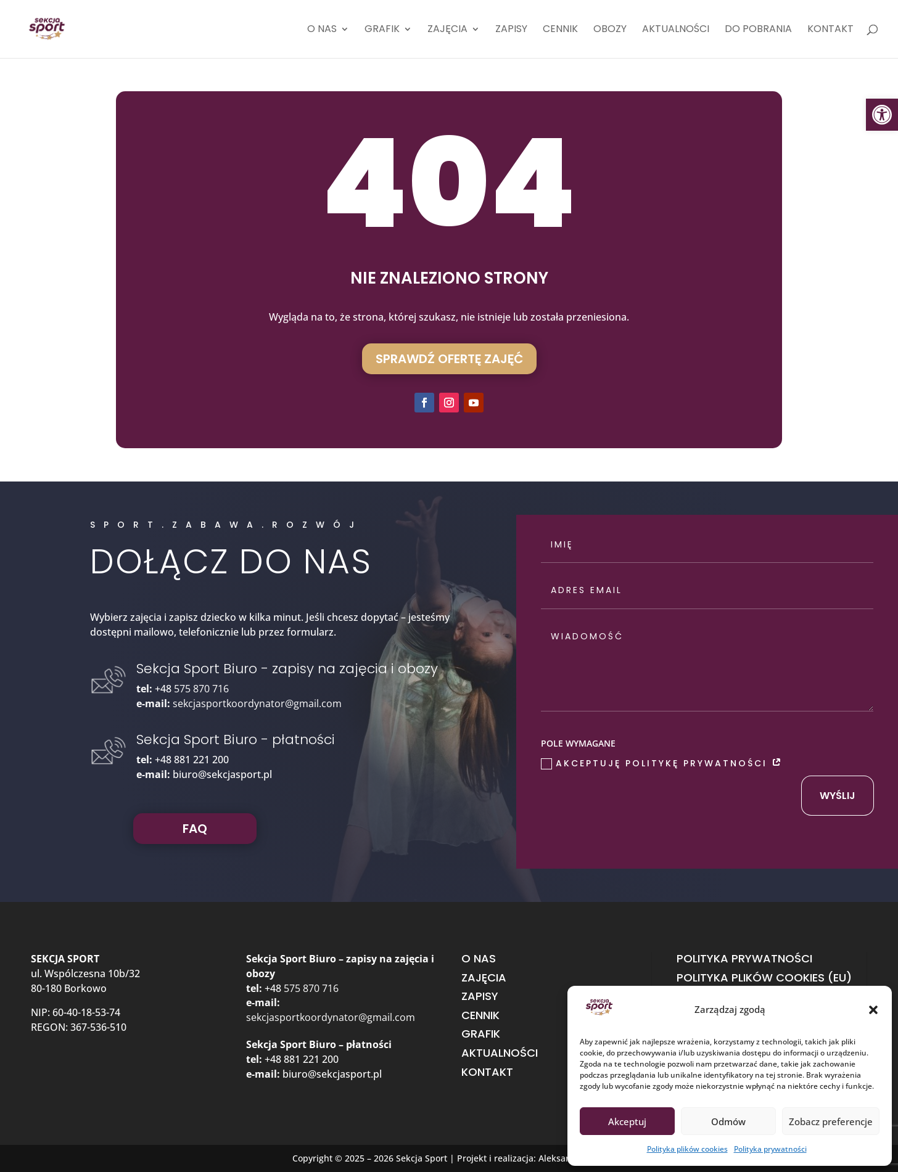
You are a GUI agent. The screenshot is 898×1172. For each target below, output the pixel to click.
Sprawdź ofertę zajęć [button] (449, 358)
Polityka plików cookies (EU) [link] (764, 977)
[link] (882, 115)
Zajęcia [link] (447, 30)
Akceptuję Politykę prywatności (662, 763)
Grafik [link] (382, 30)
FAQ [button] (195, 828)
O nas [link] (322, 30)
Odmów (728, 1121)
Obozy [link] (610, 30)
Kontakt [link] (830, 30)
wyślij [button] (837, 796)
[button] (873, 1010)
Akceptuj (627, 1121)
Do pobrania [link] (758, 30)
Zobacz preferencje (831, 1121)
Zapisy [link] (511, 30)
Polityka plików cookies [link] (687, 1149)
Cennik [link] (560, 30)
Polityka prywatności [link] (770, 1149)
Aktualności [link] (675, 30)
